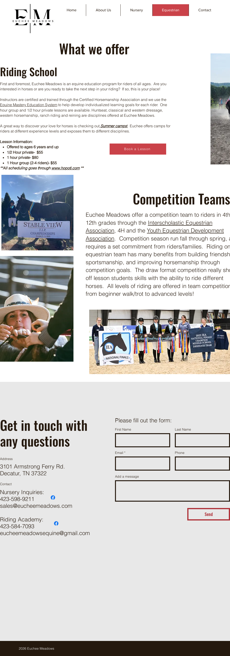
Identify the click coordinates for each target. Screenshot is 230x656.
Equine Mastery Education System (28, 104)
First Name (123, 429)
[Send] (208, 514)
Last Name (183, 429)
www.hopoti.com (65, 168)
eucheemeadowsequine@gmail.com (45, 533)
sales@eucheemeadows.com (36, 505)
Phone (179, 452)
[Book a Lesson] (138, 149)
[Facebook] (53, 497)
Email (119, 452)
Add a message (127, 476)
